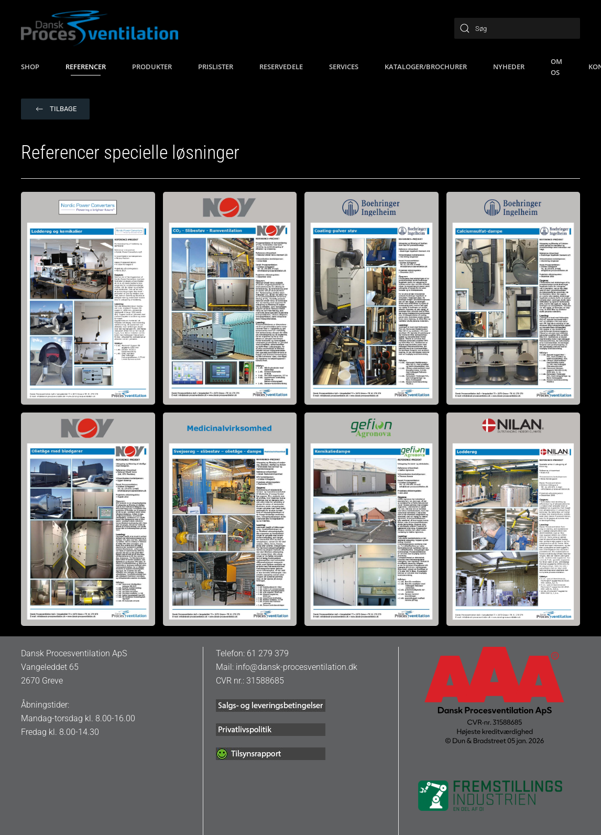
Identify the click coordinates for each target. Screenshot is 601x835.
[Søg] (517, 28)
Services (343, 66)
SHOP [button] (30, 66)
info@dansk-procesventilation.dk (296, 667)
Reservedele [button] (281, 66)
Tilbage (55, 109)
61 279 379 (268, 653)
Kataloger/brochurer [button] (426, 66)
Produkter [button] (152, 66)
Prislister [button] (215, 66)
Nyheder (508, 66)
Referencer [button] (85, 66)
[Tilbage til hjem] (99, 28)
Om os (556, 67)
